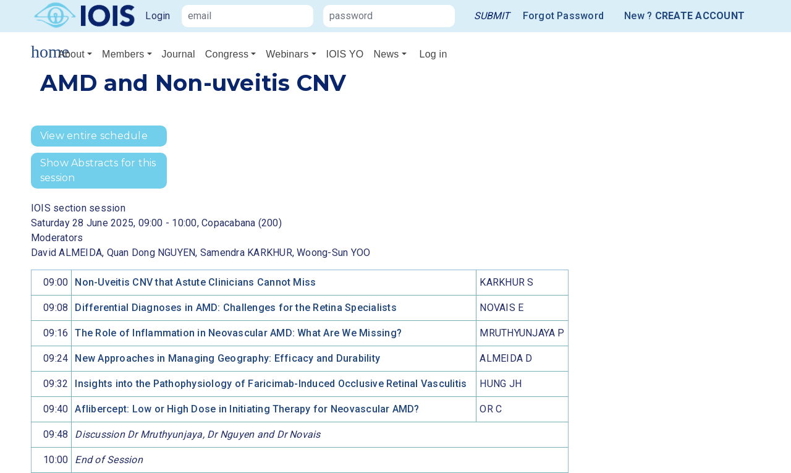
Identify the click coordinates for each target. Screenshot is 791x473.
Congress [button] (226, 54)
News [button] (386, 54)
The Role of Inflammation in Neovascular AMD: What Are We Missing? (238, 333)
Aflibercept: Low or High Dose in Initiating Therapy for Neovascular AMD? (247, 409)
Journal (178, 54)
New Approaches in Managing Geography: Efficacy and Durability (227, 358)
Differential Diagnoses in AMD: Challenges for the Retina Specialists (235, 307)
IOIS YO (345, 54)
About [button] (71, 54)
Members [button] (123, 54)
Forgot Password (563, 16)
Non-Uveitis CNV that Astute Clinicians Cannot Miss (195, 282)
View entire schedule (94, 136)
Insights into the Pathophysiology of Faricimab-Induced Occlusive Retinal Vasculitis (271, 384)
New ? (684, 16)
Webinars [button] (287, 54)
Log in (433, 54)
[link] (492, 16)
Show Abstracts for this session (98, 170)
